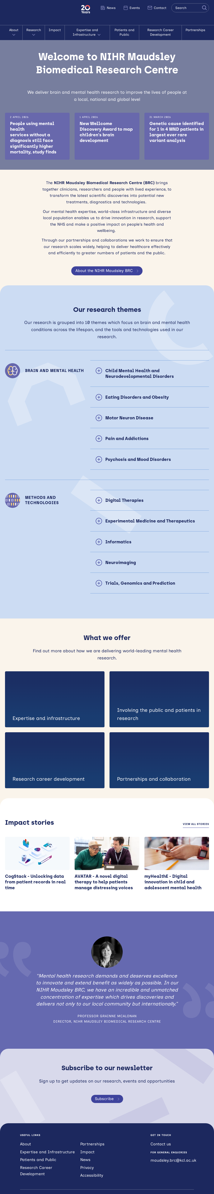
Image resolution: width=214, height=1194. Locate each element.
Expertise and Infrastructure (87, 32)
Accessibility (91, 1175)
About (13, 32)
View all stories (196, 824)
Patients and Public (124, 32)
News (108, 7)
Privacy (87, 1167)
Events (131, 7)
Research (33, 32)
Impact (55, 30)
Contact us (160, 1144)
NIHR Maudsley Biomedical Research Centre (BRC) (40, 12)
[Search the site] (190, 7)
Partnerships (195, 30)
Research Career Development (160, 32)
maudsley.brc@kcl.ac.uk (173, 1160)
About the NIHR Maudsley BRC (107, 270)
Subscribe (108, 1098)
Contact (156, 7)
